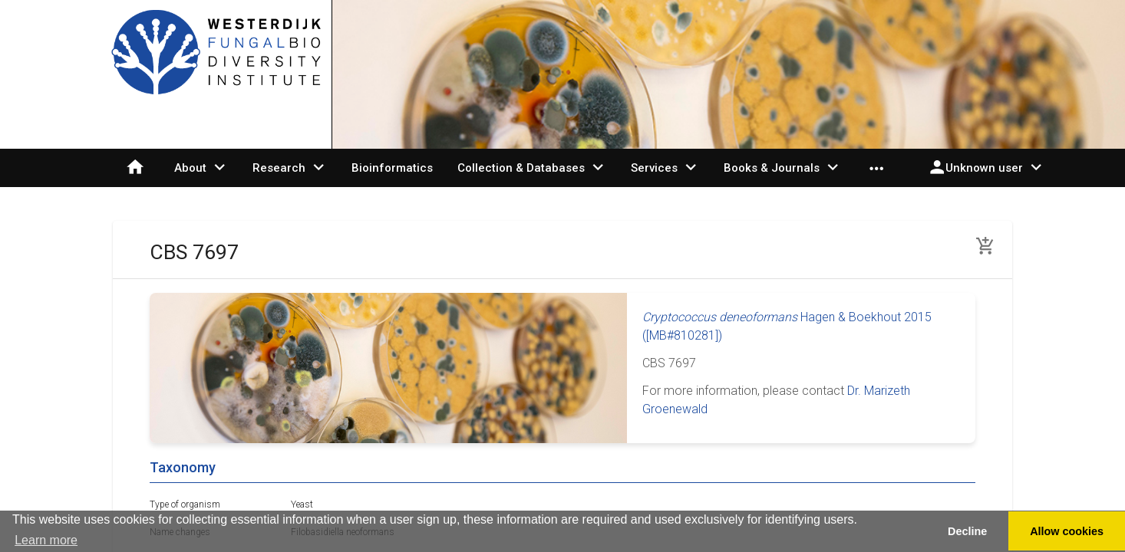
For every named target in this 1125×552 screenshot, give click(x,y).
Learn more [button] (46, 540)
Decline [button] (967, 531)
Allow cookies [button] (1067, 531)
